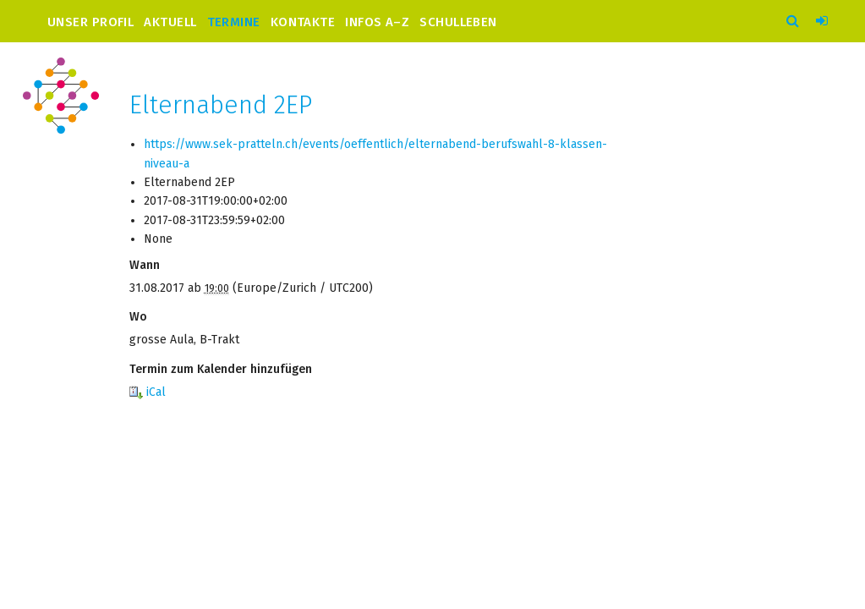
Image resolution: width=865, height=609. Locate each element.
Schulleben (458, 21)
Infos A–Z (377, 21)
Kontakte (303, 21)
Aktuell (170, 21)
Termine (233, 21)
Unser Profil (90, 21)
